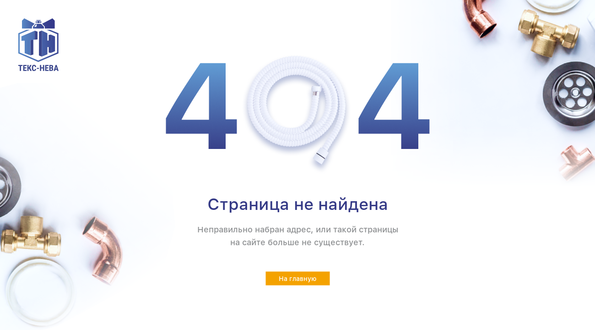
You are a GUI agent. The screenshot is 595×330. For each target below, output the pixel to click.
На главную (298, 278)
